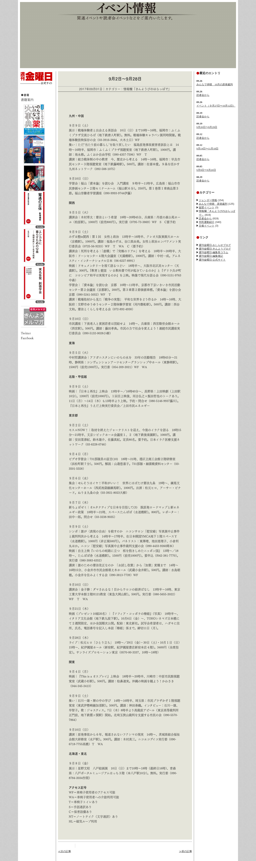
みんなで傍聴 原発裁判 (213, 203)
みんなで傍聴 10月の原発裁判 (214, 84)
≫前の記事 (185, 851)
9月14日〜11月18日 (207, 148)
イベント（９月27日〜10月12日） (215, 105)
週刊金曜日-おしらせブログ (215, 245)
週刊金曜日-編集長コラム (213, 252)
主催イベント (206, 225)
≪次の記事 (64, 851)
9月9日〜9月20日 (206, 169)
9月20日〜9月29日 (206, 127)
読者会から (202, 95)
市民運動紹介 (206, 222)
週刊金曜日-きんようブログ (215, 248)
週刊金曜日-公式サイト (212, 259)
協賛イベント (206, 207)
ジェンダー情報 (208, 200)
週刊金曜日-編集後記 (211, 255)
